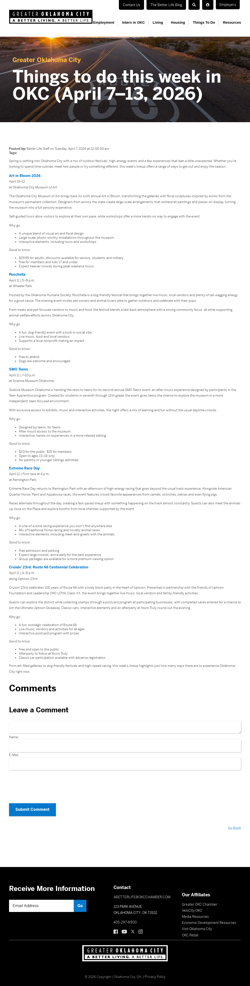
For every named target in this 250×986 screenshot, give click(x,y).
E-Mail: (14, 753)
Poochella (17, 274)
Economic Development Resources (209, 918)
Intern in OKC (139, 22)
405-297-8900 (125, 917)
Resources (232, 22)
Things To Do (205, 22)
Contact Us (133, 4)
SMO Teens (18, 369)
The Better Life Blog (194, 4)
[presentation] (125, 783)
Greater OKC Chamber (200, 899)
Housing (181, 22)
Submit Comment (30, 806)
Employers (160, 4)
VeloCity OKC (192, 905)
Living (162, 22)
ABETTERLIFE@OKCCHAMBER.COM (142, 892)
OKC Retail (190, 930)
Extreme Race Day (23, 467)
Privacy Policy (155, 972)
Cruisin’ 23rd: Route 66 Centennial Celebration (46, 566)
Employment (111, 22)
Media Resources (195, 912)
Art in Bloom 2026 (23, 175)
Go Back (235, 823)
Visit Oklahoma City (197, 924)
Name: (14, 736)
